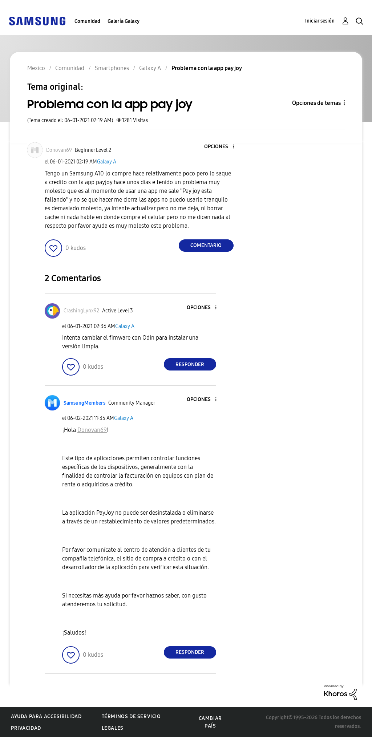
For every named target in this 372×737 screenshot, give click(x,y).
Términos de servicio (131, 716)
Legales (113, 728)
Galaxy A (106, 162)
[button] (221, 146)
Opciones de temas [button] (316, 103)
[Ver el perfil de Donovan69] (59, 150)
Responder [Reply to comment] (189, 364)
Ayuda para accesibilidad (46, 716)
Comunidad (87, 21)
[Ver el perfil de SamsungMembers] (84, 403)
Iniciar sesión (320, 21)
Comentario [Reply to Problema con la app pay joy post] (206, 245)
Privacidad (26, 728)
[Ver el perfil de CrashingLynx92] (81, 311)
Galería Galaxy (124, 21)
